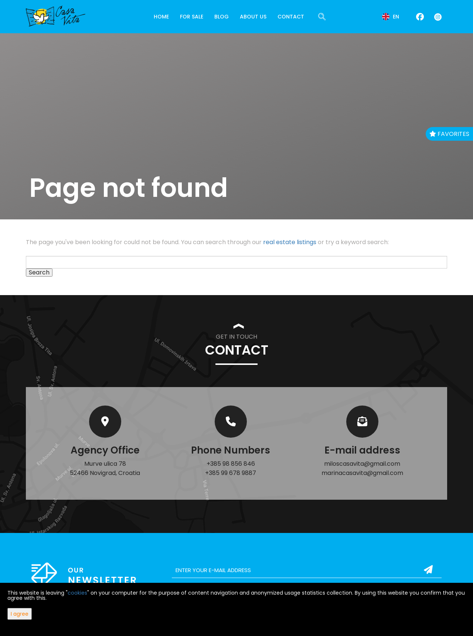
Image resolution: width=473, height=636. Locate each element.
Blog (221, 16)
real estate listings (289, 242)
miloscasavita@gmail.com (362, 463)
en (390, 16)
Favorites (449, 134)
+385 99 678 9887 (230, 473)
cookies (77, 592)
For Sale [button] (191, 16)
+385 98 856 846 (231, 463)
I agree (19, 614)
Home (161, 16)
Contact (291, 16)
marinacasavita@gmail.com (362, 473)
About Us (253, 16)
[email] (307, 570)
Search (39, 273)
